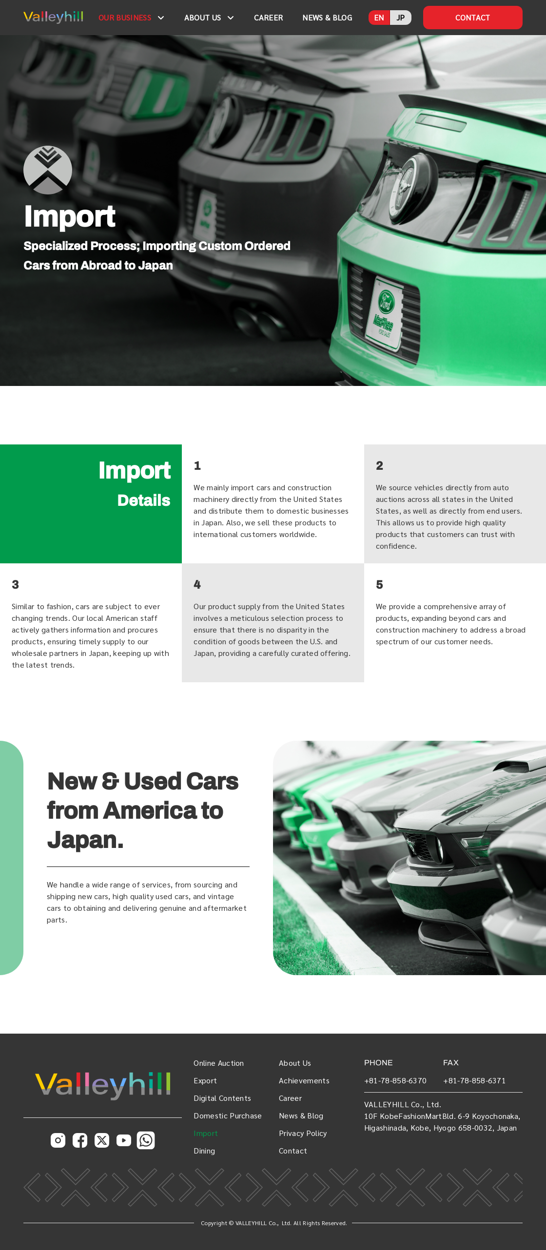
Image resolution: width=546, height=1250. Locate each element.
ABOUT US (202, 17)
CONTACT (472, 17)
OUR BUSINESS (124, 17)
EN (379, 17)
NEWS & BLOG (327, 17)
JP (400, 17)
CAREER (268, 17)
